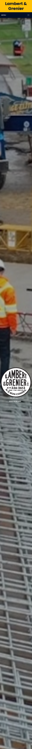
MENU (3, 15)
